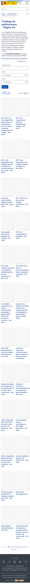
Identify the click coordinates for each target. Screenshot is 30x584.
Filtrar (6, 94)
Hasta (3, 80)
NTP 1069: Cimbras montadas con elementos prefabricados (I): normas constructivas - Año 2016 (7, 273)
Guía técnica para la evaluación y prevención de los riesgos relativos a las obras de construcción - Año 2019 (22, 533)
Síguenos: (15, 559)
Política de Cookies (22, 571)
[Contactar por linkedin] (20, 563)
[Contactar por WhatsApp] (4, 563)
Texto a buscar (6, 66)
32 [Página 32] (12, 550)
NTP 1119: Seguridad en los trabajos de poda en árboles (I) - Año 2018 (22, 165)
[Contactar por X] (9, 563)
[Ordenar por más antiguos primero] (22, 94)
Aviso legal (5, 571)
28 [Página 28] (19, 548)
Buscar (5, 88)
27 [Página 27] (16, 548)
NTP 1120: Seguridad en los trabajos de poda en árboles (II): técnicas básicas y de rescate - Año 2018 (7, 167)
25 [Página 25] (11, 548)
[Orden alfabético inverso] (27, 94)
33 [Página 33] (15, 550)
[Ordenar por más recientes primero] (20, 94)
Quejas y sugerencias (7, 569)
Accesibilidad (12, 571)
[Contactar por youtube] (14, 563)
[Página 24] (8, 548)
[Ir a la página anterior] (3, 548)
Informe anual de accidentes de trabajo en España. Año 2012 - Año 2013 (7, 497)
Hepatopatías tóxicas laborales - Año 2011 (7, 529)
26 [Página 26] (13, 548)
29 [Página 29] (21, 548)
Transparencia (19, 567)
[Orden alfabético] (25, 94)
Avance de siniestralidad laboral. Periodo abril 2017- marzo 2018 (7, 203)
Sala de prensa (10, 567)
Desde (3, 73)
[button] (27, 3)
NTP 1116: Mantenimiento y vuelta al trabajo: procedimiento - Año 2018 (7, 353)
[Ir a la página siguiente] (17, 550)
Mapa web (23, 569)
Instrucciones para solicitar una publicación (14, 60)
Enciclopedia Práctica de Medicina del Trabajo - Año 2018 (6, 237)
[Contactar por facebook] (26, 563)
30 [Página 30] (24, 548)
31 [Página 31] (26, 548)
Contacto (17, 569)
